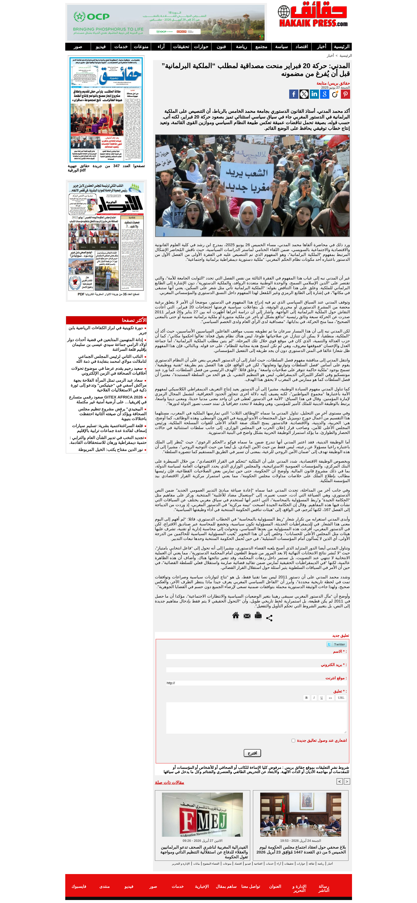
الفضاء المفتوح (181, 863)
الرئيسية (342, 46)
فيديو (101, 46)
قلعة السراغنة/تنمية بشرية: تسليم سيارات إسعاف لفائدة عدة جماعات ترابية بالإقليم (109, 428)
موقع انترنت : (336, 677)
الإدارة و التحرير (251, 868)
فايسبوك (78, 890)
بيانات (161, 863)
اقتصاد (301, 46)
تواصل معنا (250, 890)
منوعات (141, 46)
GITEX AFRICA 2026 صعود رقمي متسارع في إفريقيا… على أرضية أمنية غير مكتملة (108, 399)
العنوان (275, 890)
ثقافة (320, 863)
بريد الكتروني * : (334, 664)
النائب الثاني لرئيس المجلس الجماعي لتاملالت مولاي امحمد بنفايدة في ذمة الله (111, 359)
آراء (161, 46)
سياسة (281, 46)
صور (78, 46)
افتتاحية (247, 863)
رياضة (241, 46)
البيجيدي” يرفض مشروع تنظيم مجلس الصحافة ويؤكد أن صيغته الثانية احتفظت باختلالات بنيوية (112, 414)
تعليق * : (340, 691)
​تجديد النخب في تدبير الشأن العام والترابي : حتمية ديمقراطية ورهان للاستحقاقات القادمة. (108, 440)
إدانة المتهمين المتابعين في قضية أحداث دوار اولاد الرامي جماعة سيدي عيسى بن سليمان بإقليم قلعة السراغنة (106, 344)
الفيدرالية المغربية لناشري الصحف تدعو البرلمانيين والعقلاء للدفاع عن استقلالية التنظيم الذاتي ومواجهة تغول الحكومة (204, 852)
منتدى (104, 890)
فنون (221, 46)
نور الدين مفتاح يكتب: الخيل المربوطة (110, 449)
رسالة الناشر (323, 890)
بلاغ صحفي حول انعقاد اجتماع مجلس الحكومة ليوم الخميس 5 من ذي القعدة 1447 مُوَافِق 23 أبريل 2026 (301, 850)
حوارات (201, 46)
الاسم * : (340, 651)
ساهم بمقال (226, 890)
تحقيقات (181, 46)
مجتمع (261, 46)
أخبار (321, 46)
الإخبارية (202, 890)
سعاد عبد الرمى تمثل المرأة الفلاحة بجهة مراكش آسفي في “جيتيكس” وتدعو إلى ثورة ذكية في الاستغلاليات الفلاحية (108, 385)
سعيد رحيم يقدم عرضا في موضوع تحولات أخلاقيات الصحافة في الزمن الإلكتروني (108, 370)
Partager (269, 617)
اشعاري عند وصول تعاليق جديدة (322, 740)
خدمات (121, 46)
